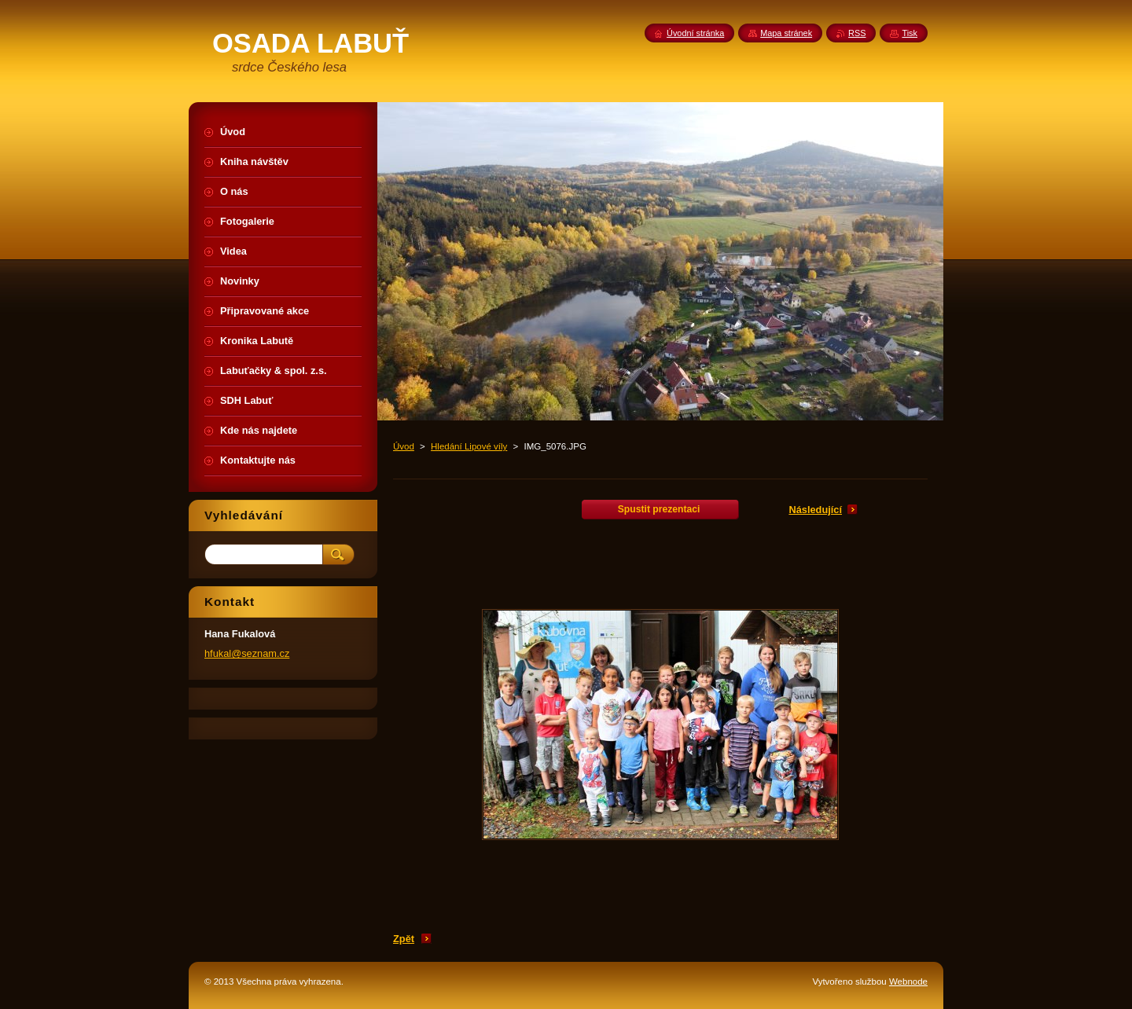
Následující (815, 510)
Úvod (403, 446)
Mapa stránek (786, 33)
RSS (857, 33)
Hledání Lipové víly (469, 446)
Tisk (909, 33)
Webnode (908, 981)
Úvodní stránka (695, 33)
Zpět (403, 939)
